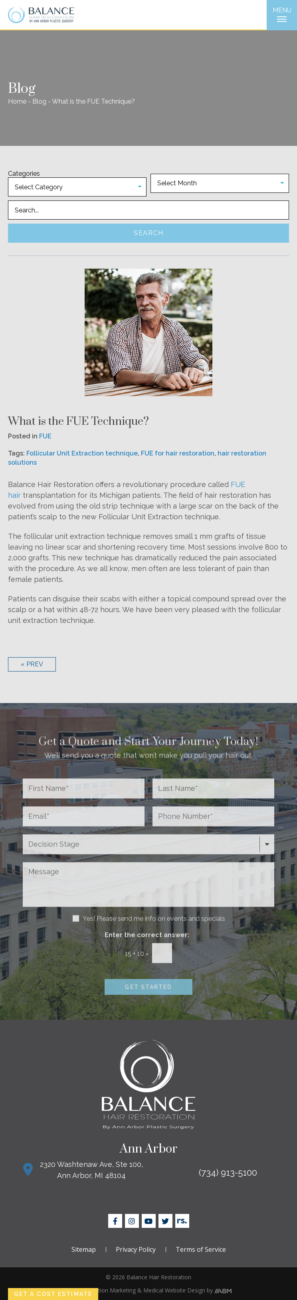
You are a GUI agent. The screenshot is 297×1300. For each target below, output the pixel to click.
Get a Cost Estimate (53, 1294)
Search (148, 233)
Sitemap (83, 1249)
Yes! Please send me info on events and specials (154, 931)
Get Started (148, 999)
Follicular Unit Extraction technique (82, 453)
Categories (24, 173)
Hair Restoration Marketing (101, 1290)
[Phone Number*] (213, 829)
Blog (39, 101)
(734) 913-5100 (228, 1172)
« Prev (32, 664)
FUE (45, 436)
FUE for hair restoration (177, 453)
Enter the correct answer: (149, 947)
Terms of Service (201, 1249)
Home (17, 101)
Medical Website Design (174, 1290)
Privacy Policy (136, 1249)
